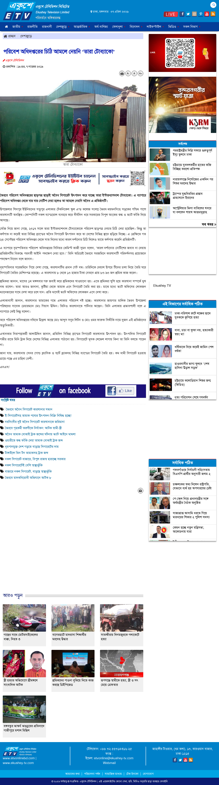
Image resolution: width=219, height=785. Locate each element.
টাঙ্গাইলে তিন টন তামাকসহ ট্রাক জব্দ (26, 453)
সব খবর (209, 224)
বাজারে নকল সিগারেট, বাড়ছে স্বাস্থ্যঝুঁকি (28, 471)
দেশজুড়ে (26, 36)
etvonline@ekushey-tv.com (113, 758)
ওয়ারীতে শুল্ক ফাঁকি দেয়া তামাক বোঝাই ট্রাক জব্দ (34, 440)
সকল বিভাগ (191, 26)
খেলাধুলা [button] (118, 26)
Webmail (109, 763)
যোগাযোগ (148, 774)
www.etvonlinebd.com (19, 758)
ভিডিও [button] (173, 26)
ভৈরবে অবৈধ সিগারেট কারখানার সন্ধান (28, 409)
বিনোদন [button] (136, 26)
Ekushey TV (162, 285)
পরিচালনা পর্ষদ (92, 774)
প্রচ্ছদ (10, 36)
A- (128, 73)
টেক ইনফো (132, 774)
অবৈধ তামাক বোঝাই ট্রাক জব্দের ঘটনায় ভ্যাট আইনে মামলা (40, 434)
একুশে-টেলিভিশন (88, 781)
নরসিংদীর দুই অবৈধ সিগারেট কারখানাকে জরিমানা (35, 422)
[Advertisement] (73, 547)
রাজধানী (47, 26)
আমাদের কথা (72, 774)
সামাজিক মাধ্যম (113, 774)
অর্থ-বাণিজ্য (101, 26)
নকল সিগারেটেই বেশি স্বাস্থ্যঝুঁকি (24, 465)
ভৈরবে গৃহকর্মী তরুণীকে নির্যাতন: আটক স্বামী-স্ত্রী (33, 428)
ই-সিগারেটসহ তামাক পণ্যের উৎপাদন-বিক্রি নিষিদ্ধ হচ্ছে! (38, 415)
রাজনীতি (32, 26)
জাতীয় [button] (17, 26)
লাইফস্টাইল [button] (155, 26)
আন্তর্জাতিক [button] (82, 26)
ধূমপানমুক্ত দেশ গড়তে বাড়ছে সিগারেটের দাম (32, 446)
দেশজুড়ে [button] (62, 26)
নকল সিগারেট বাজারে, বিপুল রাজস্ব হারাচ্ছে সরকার (35, 459)
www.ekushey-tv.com (18, 763)
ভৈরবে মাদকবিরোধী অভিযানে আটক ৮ (28, 477)
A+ (140, 73)
